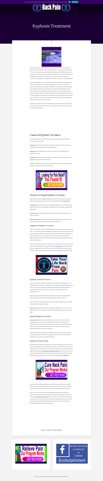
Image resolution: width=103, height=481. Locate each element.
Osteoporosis (33, 157)
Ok (69, 2)
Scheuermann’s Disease (36, 219)
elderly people (58, 246)
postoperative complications (42, 396)
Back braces (33, 308)
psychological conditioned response (52, 351)
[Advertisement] (51, 120)
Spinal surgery (33, 320)
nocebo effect (65, 355)
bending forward (66, 201)
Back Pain (43, 430)
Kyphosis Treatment (57, 430)
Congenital (32, 151)
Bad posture (33, 145)
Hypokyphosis (33, 213)
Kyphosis (49, 430)
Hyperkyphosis (33, 205)
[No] (101, 2)
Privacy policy (75, 2)
